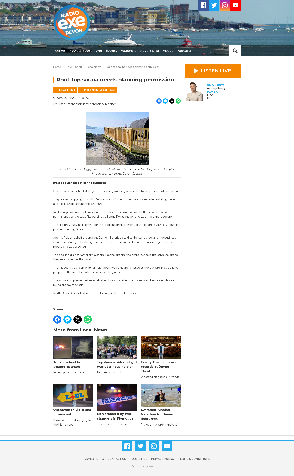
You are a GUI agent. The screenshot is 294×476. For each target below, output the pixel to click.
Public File (138, 459)
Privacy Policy (162, 459)
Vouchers (128, 51)
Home (57, 66)
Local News (94, 66)
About (168, 51)
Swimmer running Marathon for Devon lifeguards (161, 402)
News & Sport (80, 51)
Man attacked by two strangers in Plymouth (117, 402)
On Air (60, 51)
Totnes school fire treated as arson (73, 352)
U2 (209, 98)
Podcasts (184, 51)
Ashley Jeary (216, 88)
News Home (67, 89)
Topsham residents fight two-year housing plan (117, 352)
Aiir (160, 466)
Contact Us (116, 459)
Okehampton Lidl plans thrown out (73, 400)
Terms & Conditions (194, 459)
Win (98, 51)
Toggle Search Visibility (235, 50)
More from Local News (99, 89)
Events (111, 51)
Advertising (149, 51)
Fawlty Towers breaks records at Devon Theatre (161, 354)
